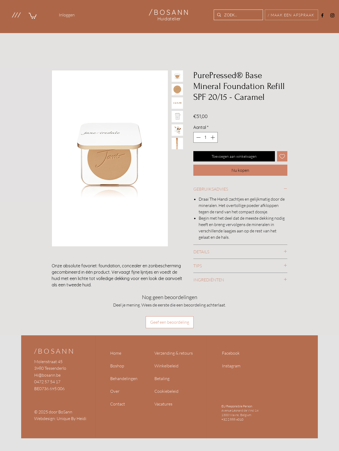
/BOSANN (54, 351)
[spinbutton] (205, 137)
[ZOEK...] (238, 15)
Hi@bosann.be (47, 375)
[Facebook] (322, 15)
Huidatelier (169, 18)
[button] (16, 14)
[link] (33, 15)
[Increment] (213, 137)
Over (114, 391)
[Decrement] (198, 137)
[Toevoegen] (282, 156)
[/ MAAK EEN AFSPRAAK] (291, 15)
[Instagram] (332, 15)
